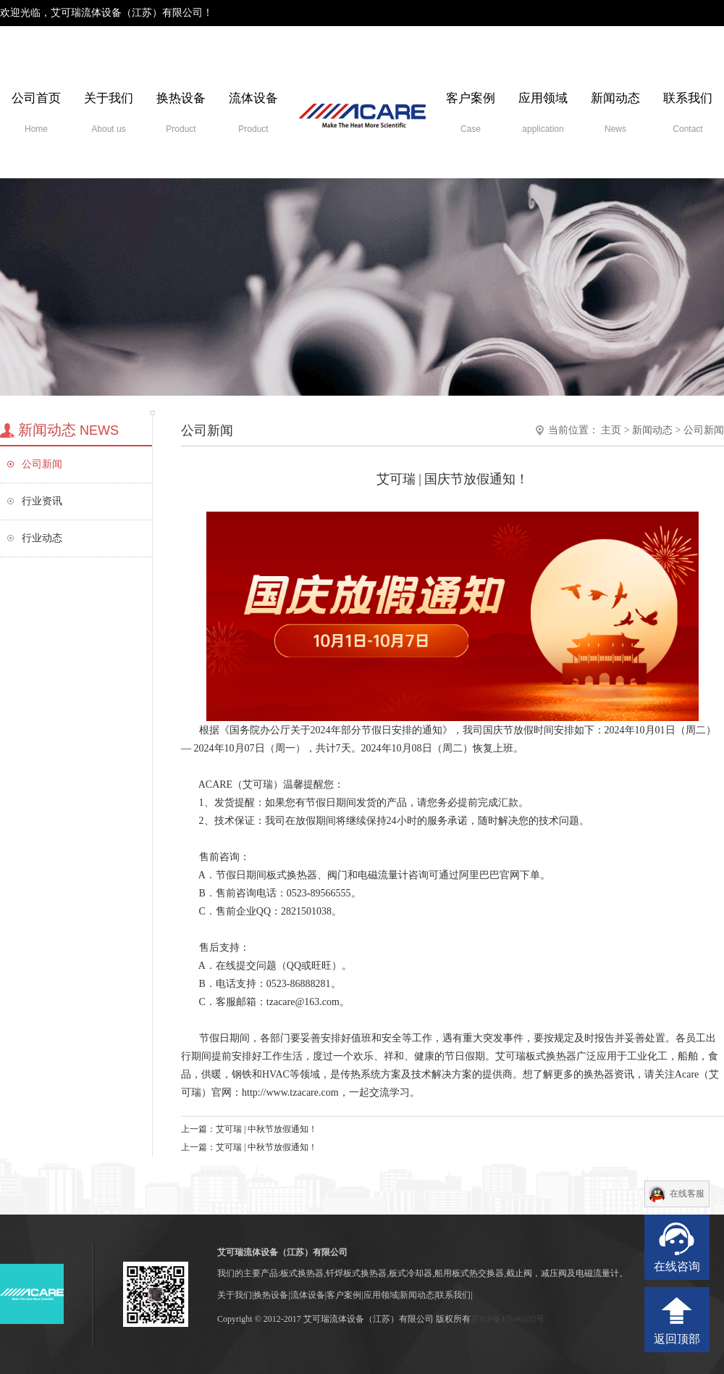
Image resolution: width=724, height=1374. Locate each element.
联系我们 (687, 112)
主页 (611, 430)
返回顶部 (677, 1339)
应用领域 (543, 112)
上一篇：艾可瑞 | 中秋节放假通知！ (249, 1129)
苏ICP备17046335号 (508, 1319)
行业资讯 (42, 501)
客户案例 (470, 112)
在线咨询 (677, 1266)
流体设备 (253, 112)
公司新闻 (42, 464)
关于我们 (108, 112)
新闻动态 (615, 112)
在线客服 (687, 1193)
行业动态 (42, 538)
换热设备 (181, 112)
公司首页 (36, 112)
